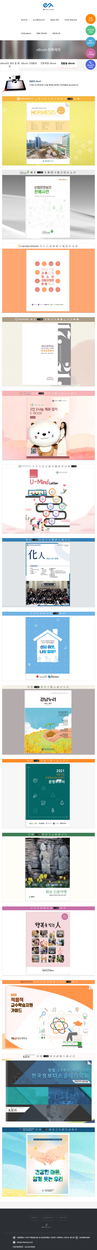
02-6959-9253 (82, 1238)
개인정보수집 (48, 1218)
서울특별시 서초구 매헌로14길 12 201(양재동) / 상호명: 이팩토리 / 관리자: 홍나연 (43, 1238)
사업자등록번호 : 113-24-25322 (23, 1247)
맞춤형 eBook (68, 63)
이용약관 (34, 1218)
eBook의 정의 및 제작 (9, 65)
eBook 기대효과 (29, 63)
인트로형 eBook (48, 63)
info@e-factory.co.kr (22, 1242)
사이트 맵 (62, 1218)
